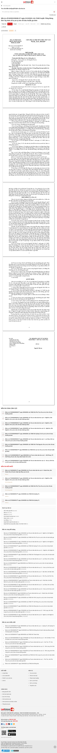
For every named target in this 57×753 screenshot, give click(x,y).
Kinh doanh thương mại (9, 516)
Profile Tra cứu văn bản (7, 678)
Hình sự (6, 496)
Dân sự (6, 474)
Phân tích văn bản (33, 675)
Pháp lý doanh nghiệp (34, 678)
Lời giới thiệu (5, 673)
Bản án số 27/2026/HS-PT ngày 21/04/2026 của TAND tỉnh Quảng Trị (22, 500)
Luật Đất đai (21, 747)
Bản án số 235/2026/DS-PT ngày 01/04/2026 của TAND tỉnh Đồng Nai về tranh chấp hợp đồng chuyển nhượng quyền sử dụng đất (29, 631)
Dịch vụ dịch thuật (33, 680)
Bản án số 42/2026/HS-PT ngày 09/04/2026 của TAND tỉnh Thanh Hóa (22, 634)
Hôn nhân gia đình (8, 482)
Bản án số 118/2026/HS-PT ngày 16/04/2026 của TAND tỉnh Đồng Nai (22, 663)
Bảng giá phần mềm (6, 691)
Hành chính (6, 518)
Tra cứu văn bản (33, 673)
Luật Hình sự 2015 (28, 747)
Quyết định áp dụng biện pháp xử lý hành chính (15, 523)
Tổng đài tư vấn (33, 685)
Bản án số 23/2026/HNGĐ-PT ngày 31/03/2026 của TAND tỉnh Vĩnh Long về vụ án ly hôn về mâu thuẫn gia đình (29, 655)
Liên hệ (3, 680)
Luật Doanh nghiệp (14, 747)
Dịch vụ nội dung (33, 683)
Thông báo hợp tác (6, 704)
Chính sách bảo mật (6, 699)
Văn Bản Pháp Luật (5, 747)
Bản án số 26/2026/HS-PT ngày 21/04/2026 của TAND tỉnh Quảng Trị (22, 494)
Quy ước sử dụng (6, 696)
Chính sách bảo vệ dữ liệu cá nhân (9, 701)
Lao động (6, 520)
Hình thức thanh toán (6, 694)
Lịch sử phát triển (6, 675)
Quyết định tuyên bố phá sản (11, 522)
